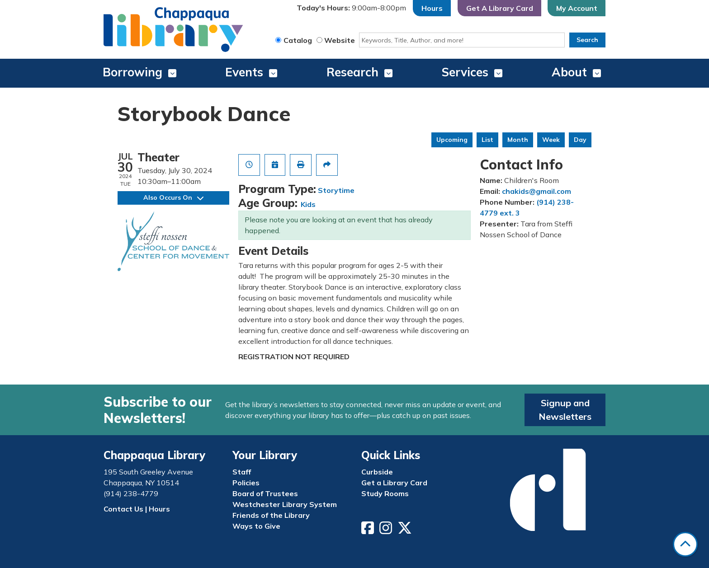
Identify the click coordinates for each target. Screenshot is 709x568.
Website (339, 40)
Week (551, 140)
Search (587, 40)
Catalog (298, 40)
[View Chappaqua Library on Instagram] (386, 530)
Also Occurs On (173, 197)
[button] (351, 8)
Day (580, 140)
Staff (241, 471)
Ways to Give (256, 525)
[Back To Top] (685, 544)
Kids (308, 204)
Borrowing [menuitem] (132, 72)
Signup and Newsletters (565, 409)
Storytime (336, 190)
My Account (576, 8)
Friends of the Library (271, 515)
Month (517, 140)
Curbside (377, 471)
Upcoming (452, 140)
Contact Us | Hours (137, 508)
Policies (246, 482)
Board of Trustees (265, 493)
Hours (432, 8)
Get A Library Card (499, 8)
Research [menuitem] (352, 72)
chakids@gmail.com (536, 191)
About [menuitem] (569, 72)
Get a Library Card (394, 482)
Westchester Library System (284, 504)
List (487, 140)
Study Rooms (385, 493)
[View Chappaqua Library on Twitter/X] (405, 530)
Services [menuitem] (465, 72)
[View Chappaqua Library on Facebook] (368, 530)
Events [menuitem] (244, 72)
